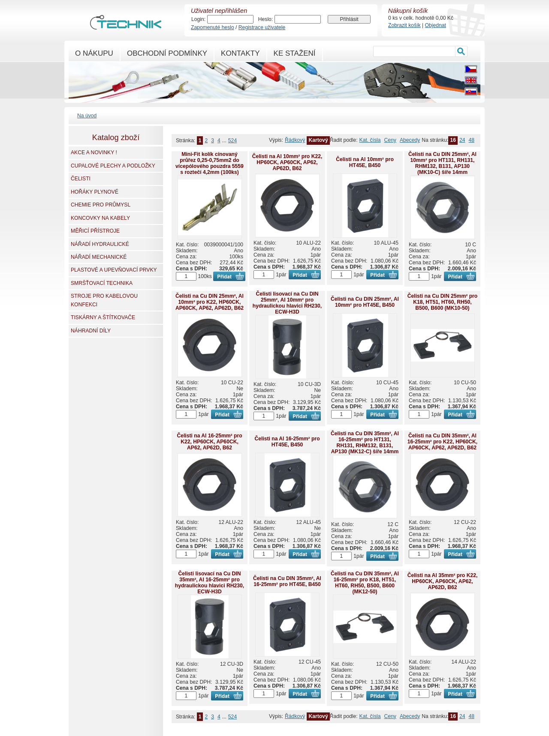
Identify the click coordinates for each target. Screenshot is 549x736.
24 (462, 140)
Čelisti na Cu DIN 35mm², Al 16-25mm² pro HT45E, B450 (287, 581)
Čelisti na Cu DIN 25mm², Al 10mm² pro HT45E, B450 (365, 302)
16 (453, 140)
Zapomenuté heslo (212, 27)
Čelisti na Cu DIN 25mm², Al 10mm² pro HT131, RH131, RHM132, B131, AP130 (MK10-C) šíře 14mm (442, 163)
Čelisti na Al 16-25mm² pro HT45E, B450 (287, 442)
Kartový (318, 140)
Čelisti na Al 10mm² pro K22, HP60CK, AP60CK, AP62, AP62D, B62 (287, 162)
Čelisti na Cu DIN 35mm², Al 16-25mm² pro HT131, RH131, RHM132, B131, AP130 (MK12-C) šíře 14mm (365, 443)
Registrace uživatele (261, 27)
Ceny (390, 140)
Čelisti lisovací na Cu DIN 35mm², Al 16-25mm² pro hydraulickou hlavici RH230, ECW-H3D (209, 583)
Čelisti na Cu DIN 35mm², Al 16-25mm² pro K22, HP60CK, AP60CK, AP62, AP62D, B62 (442, 442)
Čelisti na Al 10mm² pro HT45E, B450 (365, 162)
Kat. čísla (370, 140)
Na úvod (87, 116)
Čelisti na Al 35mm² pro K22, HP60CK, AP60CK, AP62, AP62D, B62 (442, 581)
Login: (198, 19)
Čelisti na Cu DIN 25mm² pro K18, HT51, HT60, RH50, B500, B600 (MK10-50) (442, 302)
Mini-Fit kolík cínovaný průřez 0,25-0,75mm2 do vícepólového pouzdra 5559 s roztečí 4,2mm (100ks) (209, 163)
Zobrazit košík (404, 25)
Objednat (435, 25)
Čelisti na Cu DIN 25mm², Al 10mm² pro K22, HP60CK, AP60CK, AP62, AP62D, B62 (209, 302)
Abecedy (410, 140)
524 (232, 141)
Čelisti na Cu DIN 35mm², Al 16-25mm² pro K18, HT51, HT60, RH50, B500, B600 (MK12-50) (365, 583)
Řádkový (295, 140)
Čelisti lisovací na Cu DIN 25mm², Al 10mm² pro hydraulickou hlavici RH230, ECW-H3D (287, 303)
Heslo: (265, 19)
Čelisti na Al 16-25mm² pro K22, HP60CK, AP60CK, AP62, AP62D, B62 (209, 442)
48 (471, 140)
